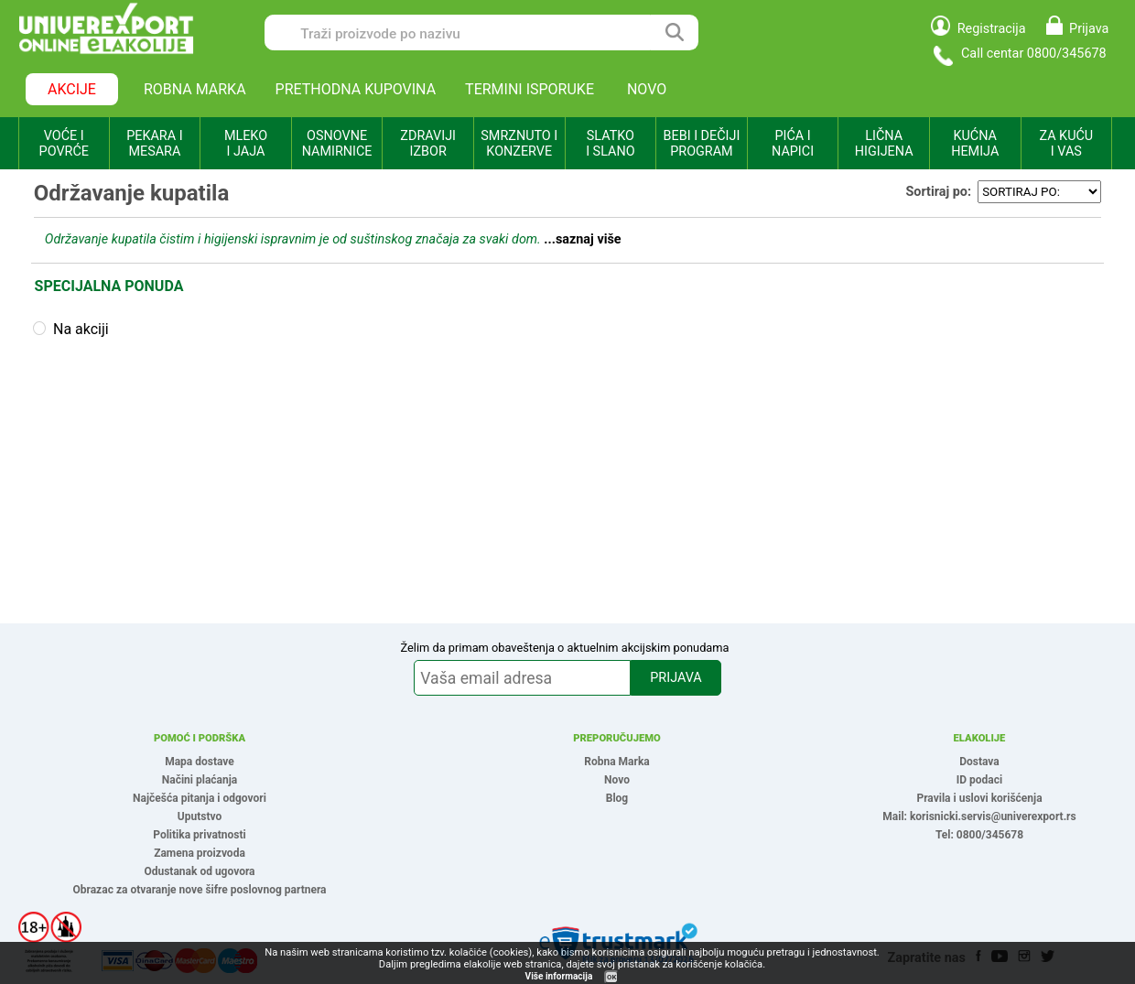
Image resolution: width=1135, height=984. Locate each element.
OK (611, 977)
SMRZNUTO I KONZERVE (519, 143)
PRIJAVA (675, 678)
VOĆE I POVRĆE (64, 143)
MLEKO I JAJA (245, 143)
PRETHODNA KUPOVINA (356, 89)
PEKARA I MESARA (154, 143)
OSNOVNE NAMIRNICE (337, 143)
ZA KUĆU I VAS (1066, 143)
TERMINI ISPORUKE (529, 89)
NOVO (646, 89)
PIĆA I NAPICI (793, 143)
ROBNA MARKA (195, 89)
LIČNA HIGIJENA (884, 143)
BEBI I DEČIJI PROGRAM (702, 143)
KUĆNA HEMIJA (975, 143)
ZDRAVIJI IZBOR (428, 143)
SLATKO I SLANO (610, 143)
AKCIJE (72, 89)
